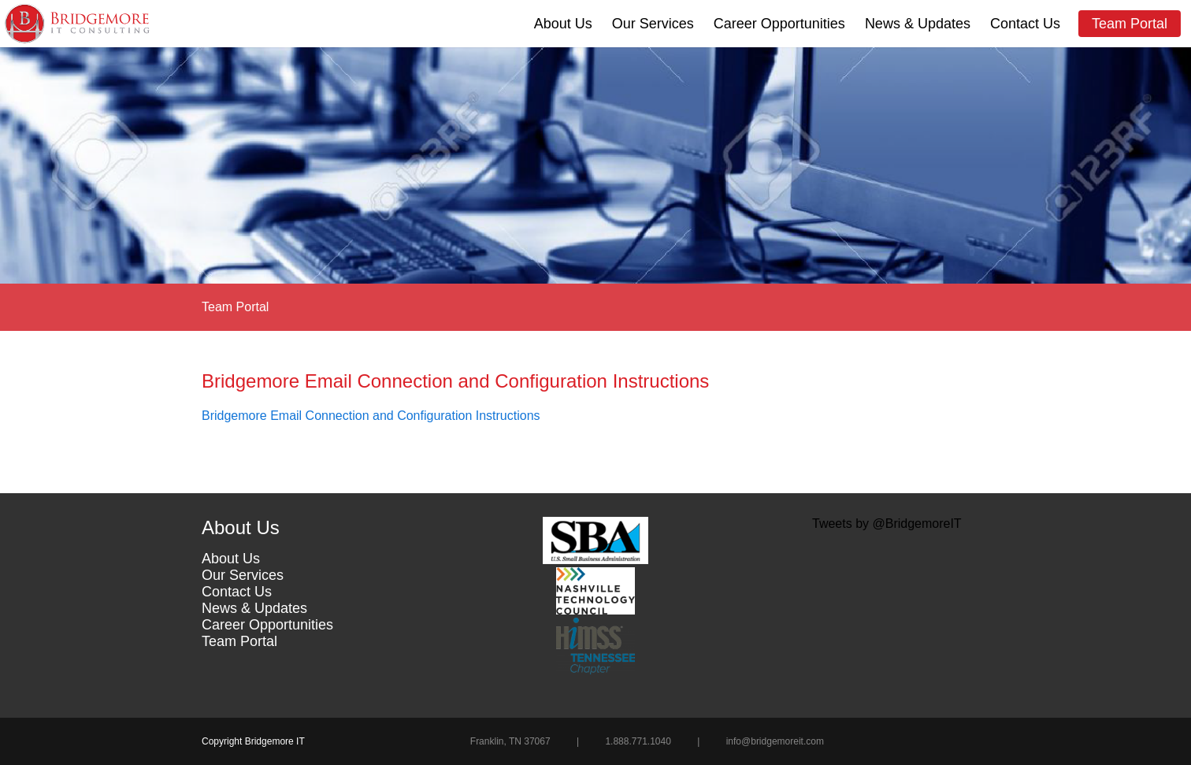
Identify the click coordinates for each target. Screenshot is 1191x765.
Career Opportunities (779, 24)
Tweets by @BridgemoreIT (887, 523)
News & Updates (917, 24)
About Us (563, 24)
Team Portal (1129, 24)
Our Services (653, 24)
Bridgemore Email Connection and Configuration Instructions (371, 415)
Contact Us (1025, 24)
